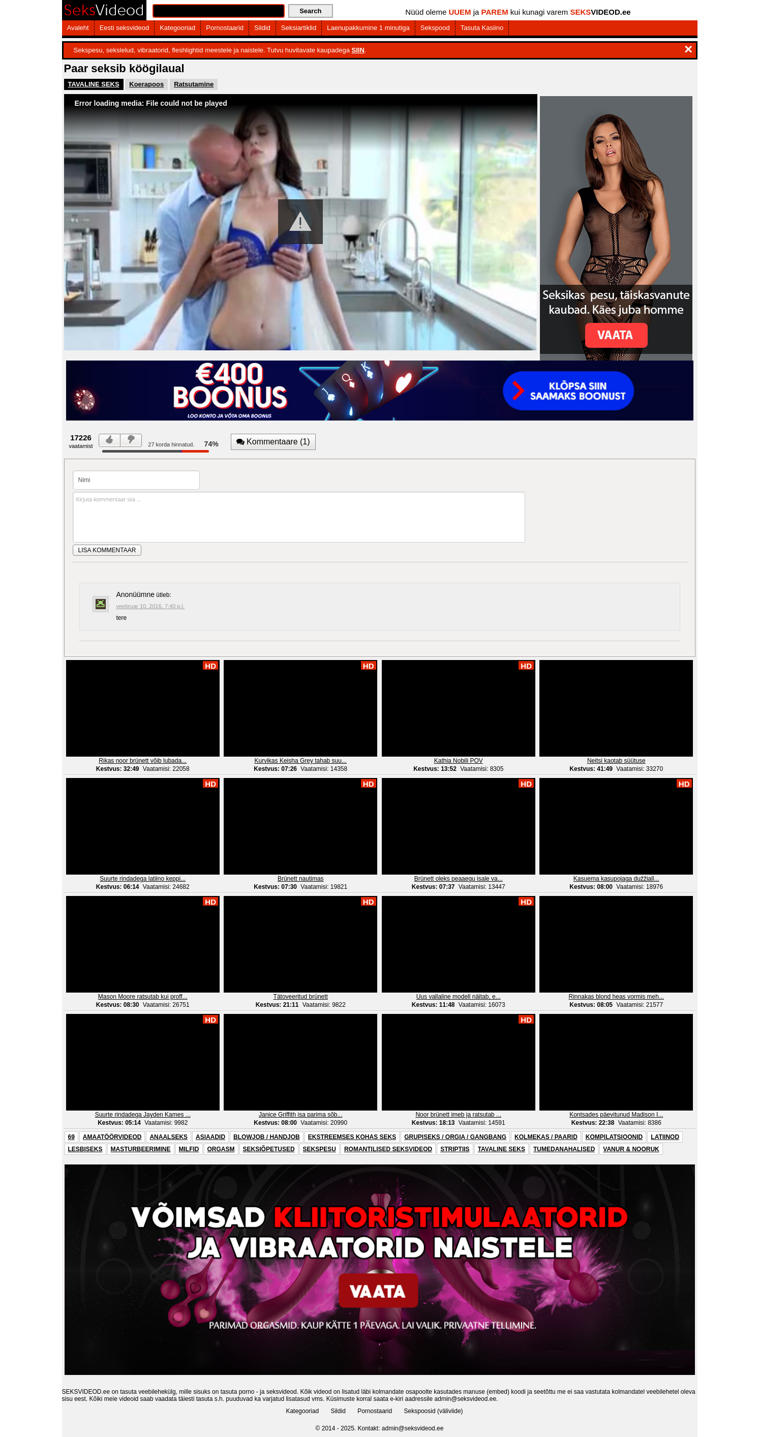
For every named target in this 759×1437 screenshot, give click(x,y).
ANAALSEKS (168, 1137)
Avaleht (78, 28)
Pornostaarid (225, 28)
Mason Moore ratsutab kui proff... (143, 996)
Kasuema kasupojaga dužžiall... (616, 878)
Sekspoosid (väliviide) (433, 1411)
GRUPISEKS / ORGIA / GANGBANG (455, 1137)
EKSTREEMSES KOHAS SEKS (352, 1137)
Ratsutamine (194, 84)
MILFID (189, 1149)
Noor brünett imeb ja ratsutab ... (458, 1114)
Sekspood (435, 28)
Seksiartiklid (298, 28)
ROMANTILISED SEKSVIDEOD (388, 1149)
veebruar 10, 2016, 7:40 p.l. (150, 606)
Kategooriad (177, 28)
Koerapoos (146, 84)
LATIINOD (665, 1137)
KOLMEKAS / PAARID (546, 1137)
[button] (300, 221)
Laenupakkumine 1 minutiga (368, 28)
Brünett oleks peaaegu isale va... (458, 878)
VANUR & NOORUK (631, 1149)
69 (71, 1137)
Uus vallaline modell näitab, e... (458, 996)
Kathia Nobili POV (458, 760)
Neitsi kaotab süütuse (616, 760)
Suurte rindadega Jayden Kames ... (143, 1114)
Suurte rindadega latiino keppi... (143, 878)
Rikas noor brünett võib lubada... (143, 760)
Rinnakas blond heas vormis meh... (616, 996)
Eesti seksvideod (124, 28)
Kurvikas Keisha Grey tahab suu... (301, 760)
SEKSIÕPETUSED (269, 1149)
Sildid (262, 28)
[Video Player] (301, 222)
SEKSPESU (319, 1149)
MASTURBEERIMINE (141, 1149)
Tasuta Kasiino (482, 28)
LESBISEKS (85, 1149)
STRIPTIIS (454, 1149)
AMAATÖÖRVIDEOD (112, 1137)
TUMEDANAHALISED (564, 1149)
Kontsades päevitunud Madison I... (616, 1114)
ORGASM (221, 1149)
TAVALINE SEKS (93, 84)
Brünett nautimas (301, 878)
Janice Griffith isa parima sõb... (301, 1114)
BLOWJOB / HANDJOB (266, 1137)
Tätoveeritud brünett (301, 996)
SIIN (358, 50)
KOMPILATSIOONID (614, 1137)
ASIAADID (210, 1137)
